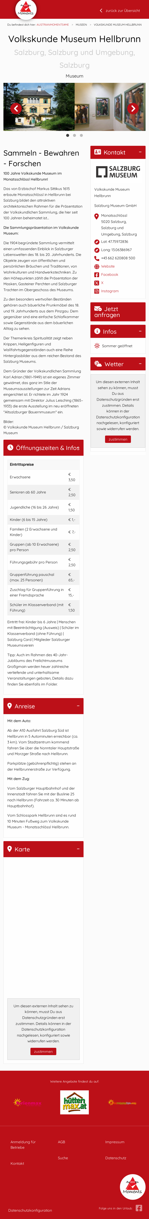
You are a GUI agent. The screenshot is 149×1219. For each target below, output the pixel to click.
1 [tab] (67, 135)
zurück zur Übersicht (123, 10)
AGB (61, 1142)
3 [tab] (81, 135)
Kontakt (109, 152)
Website (108, 266)
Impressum (115, 1142)
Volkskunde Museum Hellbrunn (74, 52)
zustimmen (43, 1051)
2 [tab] (74, 135)
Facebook (109, 274)
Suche (63, 1158)
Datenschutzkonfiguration (30, 1210)
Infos (105, 331)
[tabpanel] (39, 107)
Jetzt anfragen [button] (107, 312)
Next (133, 108)
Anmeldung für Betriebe (23, 1145)
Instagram (110, 291)
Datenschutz (115, 1158)
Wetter (109, 364)
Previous (16, 108)
